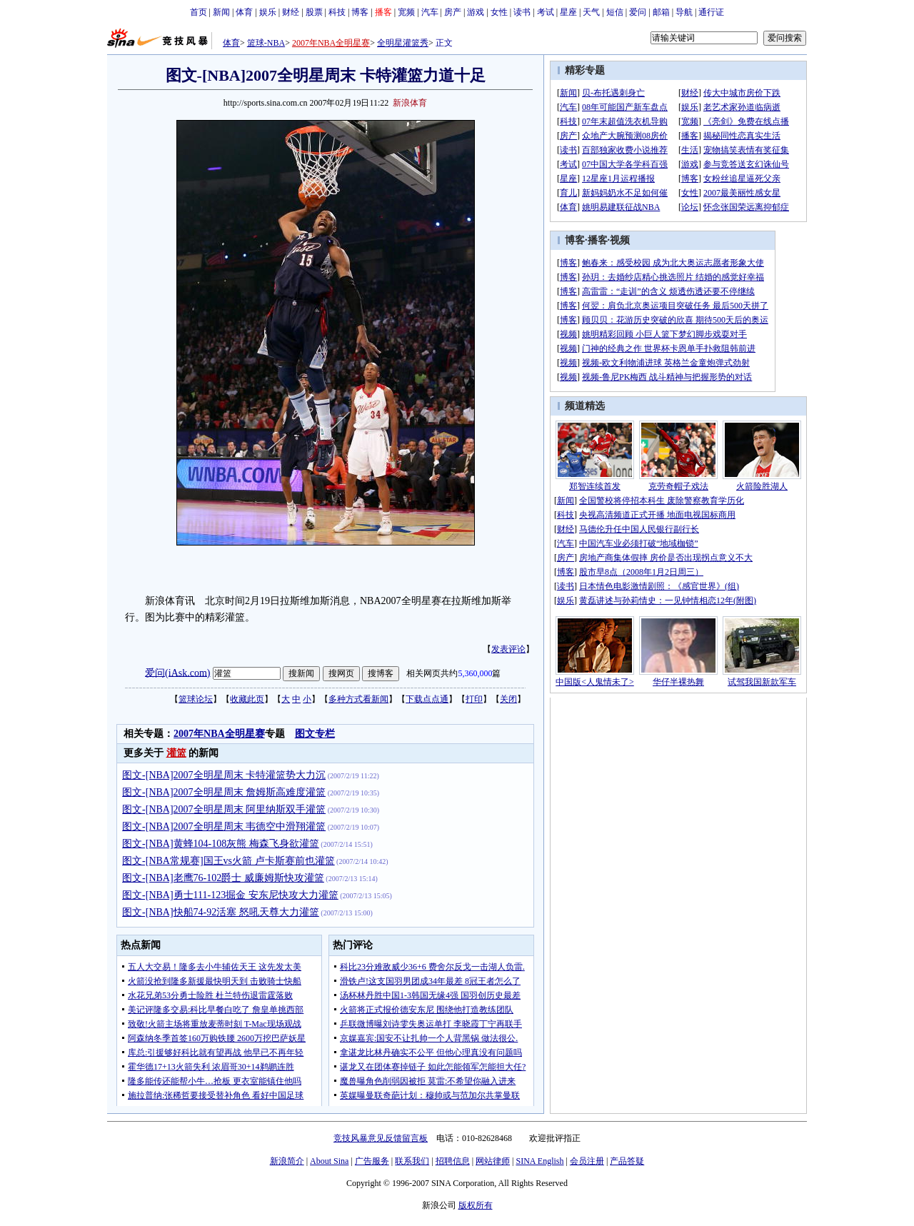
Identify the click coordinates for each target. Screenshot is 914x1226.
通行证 (711, 12)
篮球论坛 (196, 699)
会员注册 (587, 1161)
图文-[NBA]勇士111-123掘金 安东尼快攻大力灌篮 (230, 895)
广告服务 (372, 1161)
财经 (290, 12)
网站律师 (493, 1161)
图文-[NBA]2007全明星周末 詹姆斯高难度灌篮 (224, 792)
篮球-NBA (266, 43)
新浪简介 (287, 1161)
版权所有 (475, 1205)
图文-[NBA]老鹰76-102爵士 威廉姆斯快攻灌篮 (223, 878)
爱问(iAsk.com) (177, 672)
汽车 (429, 12)
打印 (474, 699)
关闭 (508, 699)
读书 (522, 12)
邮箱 (661, 12)
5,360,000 (475, 673)
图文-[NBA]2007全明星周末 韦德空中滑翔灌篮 (224, 826)
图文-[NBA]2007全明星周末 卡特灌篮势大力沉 (224, 775)
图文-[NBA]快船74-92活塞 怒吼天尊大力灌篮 (220, 912)
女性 (499, 12)
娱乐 (267, 12)
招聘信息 (453, 1161)
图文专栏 (315, 733)
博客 (359, 12)
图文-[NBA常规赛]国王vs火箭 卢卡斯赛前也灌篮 (228, 860)
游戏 (475, 12)
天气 (591, 12)
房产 (452, 12)
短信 (614, 12)
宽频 (406, 12)
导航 (684, 12)
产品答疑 (627, 1161)
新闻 (221, 12)
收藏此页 (247, 699)
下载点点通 (427, 699)
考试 (545, 12)
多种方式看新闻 (358, 699)
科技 (337, 12)
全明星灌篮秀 (402, 43)
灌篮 (176, 753)
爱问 (637, 12)
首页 (198, 12)
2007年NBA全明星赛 (331, 43)
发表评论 (508, 649)
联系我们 (412, 1161)
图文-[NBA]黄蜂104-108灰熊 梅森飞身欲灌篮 (220, 843)
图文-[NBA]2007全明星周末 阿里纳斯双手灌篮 (224, 809)
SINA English (539, 1161)
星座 (568, 12)
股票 (314, 12)
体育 (244, 12)
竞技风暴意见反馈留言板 (380, 1138)
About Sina (329, 1161)
